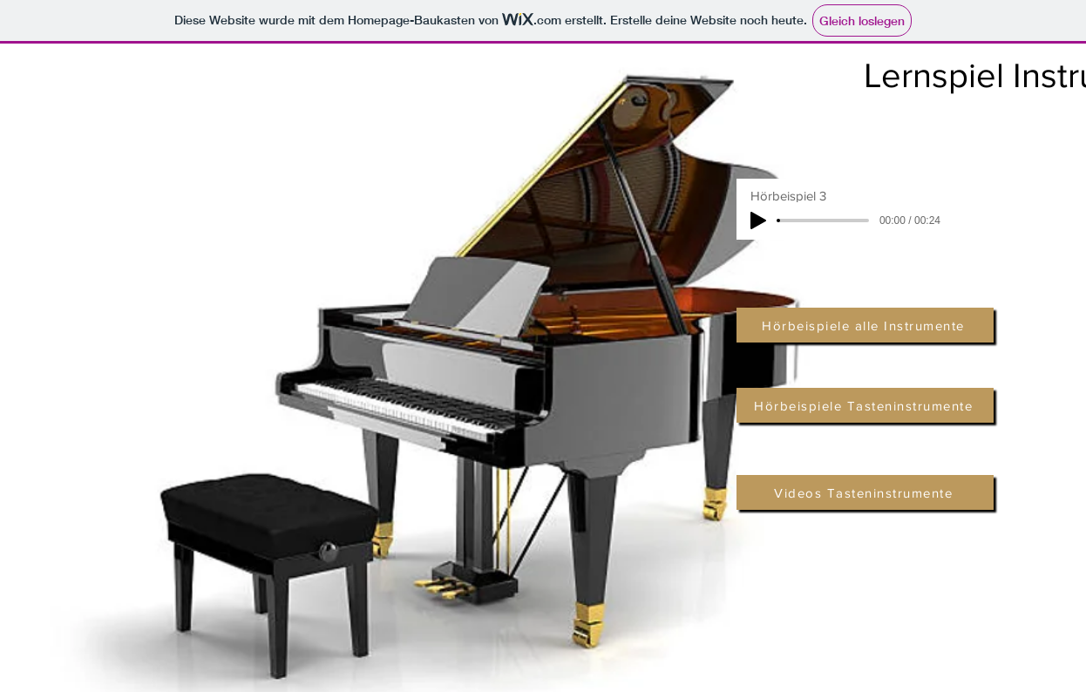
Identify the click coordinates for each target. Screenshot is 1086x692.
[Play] (758, 220)
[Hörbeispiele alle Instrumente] (865, 325)
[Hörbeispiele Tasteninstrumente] (865, 405)
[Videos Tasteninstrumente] (865, 492)
